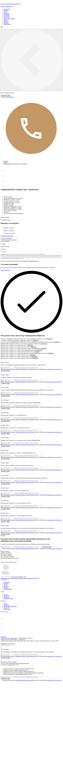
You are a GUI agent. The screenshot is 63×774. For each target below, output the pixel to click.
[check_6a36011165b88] (1, 457)
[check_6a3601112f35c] (1, 444)
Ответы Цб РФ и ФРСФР (10, 606)
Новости (6, 21)
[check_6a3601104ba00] (1, 381)
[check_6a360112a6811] (1, 519)
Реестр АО (6, 17)
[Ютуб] (6, 175)
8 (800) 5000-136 (5, 638)
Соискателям (7, 24)
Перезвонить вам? (5, 95)
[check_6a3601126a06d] (1, 507)
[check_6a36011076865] (1, 394)
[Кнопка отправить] (15, 645)
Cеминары (6, 605)
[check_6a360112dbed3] (1, 532)
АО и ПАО (6, 16)
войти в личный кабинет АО (31, 261)
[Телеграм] (6, 170)
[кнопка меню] (32, 60)
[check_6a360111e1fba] (1, 482)
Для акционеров (8, 589)
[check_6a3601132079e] (1, 548)
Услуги (5, 11)
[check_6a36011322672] (1, 680)
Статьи (5, 20)
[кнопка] (1, 659)
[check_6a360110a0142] (1, 406)
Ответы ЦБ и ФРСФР (9, 18)
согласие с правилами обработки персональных (22, 369)
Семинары (6, 13)
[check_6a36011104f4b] (1, 432)
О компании (7, 9)
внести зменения (19, 213)
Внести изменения (5, 270)
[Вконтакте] (6, 181)
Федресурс (6, 14)
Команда (6, 10)
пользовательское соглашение (53, 369)
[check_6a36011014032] (1, 369)
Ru (2, 27)
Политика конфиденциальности (31, 578)
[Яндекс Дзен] (6, 186)
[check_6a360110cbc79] (1, 419)
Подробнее (49, 339)
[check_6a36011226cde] (1, 494)
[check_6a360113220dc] (1, 656)
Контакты (6, 23)
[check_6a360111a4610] (1, 469)
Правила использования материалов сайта (11, 578)
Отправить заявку (5, 370)
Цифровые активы (8, 598)
